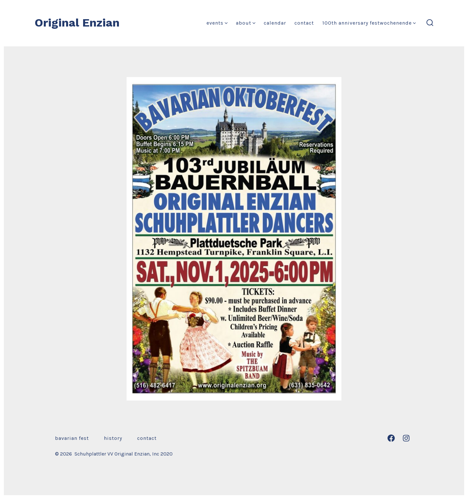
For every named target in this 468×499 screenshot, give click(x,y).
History (113, 438)
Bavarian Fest (72, 438)
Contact (304, 23)
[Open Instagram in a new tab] (406, 438)
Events (217, 23)
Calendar (275, 23)
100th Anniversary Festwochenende (369, 23)
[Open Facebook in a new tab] (391, 438)
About (245, 23)
